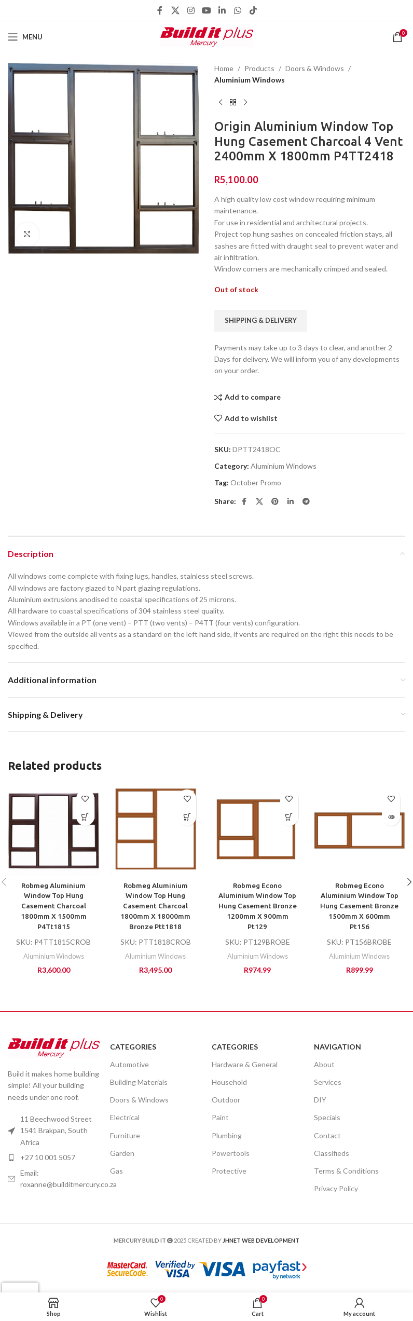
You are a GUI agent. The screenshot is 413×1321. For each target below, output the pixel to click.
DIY (320, 1099)
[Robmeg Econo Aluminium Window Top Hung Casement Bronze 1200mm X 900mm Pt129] (258, 830)
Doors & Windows (314, 68)
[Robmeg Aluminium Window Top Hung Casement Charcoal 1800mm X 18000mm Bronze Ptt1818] (156, 830)
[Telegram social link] (306, 502)
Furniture (125, 1135)
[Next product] (245, 103)
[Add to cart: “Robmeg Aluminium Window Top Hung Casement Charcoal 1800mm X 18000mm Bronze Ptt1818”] (187, 817)
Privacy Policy (336, 1187)
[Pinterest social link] (275, 502)
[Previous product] (220, 103)
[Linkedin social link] (222, 10)
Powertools (231, 1152)
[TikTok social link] (253, 10)
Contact (327, 1135)
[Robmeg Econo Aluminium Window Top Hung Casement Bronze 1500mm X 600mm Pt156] (360, 830)
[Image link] (54, 1046)
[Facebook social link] (160, 10)
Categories (133, 1046)
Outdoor (226, 1099)
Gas (116, 1170)
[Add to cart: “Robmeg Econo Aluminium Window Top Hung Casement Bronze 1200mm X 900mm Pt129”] (289, 817)
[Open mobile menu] (25, 36)
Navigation (337, 1046)
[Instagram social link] (191, 10)
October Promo (255, 482)
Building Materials (139, 1081)
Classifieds (331, 1152)
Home (223, 68)
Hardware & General (245, 1063)
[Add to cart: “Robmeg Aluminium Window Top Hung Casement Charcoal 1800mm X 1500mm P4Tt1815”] (85, 817)
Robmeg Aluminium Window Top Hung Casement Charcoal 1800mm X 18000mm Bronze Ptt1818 (155, 905)
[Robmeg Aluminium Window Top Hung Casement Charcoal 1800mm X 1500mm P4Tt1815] (54, 830)
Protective (229, 1170)
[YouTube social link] (206, 10)
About (324, 1063)
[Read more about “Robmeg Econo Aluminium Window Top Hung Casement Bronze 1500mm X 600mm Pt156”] (391, 817)
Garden (122, 1152)
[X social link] (175, 10)
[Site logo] (206, 36)
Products (259, 68)
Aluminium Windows (249, 79)
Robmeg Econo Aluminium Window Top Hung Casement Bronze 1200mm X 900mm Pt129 (257, 905)
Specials (327, 1117)
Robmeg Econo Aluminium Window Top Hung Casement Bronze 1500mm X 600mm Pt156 (359, 905)
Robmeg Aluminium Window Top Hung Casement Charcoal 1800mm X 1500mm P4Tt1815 (53, 905)
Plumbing (227, 1135)
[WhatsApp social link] (237, 10)
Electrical (125, 1117)
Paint (220, 1117)
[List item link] (54, 1178)
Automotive (129, 1063)
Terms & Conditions (346, 1170)
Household (229, 1081)
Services (327, 1081)
